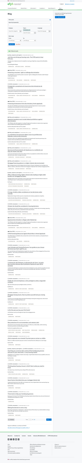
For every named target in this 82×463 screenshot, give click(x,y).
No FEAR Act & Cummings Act (35, 453)
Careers (24, 436)
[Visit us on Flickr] (18, 439)
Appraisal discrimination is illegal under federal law (22, 220)
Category (11, 28)
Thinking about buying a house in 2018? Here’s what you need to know (26, 367)
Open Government (11, 451)
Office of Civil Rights (34, 451)
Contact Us (17, 436)
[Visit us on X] (11, 439)
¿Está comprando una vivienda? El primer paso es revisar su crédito (26, 338)
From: (10, 38)
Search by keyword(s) (14, 22)
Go (34, 419)
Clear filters (18, 44)
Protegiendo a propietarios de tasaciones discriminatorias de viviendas (25, 87)
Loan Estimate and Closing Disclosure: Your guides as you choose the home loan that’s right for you (26, 248)
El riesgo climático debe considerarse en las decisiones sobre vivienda (25, 193)
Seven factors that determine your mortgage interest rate (24, 380)
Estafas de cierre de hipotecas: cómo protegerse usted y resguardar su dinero (27, 281)
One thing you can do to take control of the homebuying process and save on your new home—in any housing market (26, 351)
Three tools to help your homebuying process (20, 394)
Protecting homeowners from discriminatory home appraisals (25, 104)
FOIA (9, 444)
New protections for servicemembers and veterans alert (23, 322)
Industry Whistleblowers (39, 436)
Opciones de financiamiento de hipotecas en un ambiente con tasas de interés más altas (25, 151)
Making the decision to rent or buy (17, 408)
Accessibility (32, 449)
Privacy (9, 446)
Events (29, 436)
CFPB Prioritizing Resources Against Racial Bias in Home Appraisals (26, 234)
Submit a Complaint (69, 4)
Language (40, 28)
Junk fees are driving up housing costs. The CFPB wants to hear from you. (25, 58)
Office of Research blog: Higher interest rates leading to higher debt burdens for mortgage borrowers (27, 175)
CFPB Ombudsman (52, 436)
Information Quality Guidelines (14, 453)
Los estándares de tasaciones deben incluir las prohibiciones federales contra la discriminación (25, 135)
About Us (10, 436)
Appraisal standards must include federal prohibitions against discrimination (25, 120)
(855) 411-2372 (72, 0)
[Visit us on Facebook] (8, 439)
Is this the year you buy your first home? (19, 310)
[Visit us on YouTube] (16, 439)
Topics (24, 28)
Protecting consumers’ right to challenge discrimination (23, 72)
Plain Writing (32, 448)
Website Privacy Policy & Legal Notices (15, 448)
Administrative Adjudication (35, 446)
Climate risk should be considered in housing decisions (23, 206)
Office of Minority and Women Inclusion (37, 444)
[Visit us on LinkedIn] (13, 439)
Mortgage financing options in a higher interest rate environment (26, 163)
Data (9, 449)
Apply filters (11, 44)
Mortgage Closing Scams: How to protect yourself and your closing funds (26, 295)
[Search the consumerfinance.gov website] (62, 4)
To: (23, 38)
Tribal (31, 454)
